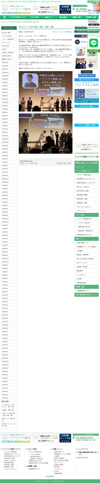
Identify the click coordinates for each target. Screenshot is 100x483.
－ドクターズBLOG (83, 223)
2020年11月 (5, 179)
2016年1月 (5, 355)
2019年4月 (5, 242)
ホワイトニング (6, 42)
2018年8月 (5, 268)
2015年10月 (5, 365)
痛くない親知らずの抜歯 (85, 259)
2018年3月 (5, 285)
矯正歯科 (80, 271)
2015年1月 (5, 394)
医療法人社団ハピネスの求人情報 (86, 163)
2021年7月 (5, 152)
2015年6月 (5, 378)
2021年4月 (5, 162)
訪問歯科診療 (81, 283)
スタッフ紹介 (34, 17)
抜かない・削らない (83, 187)
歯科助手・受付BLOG (8, 52)
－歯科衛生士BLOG (83, 227)
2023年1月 (5, 99)
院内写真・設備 (82, 199)
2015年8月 (5, 371)
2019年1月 (5, 252)
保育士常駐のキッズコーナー (86, 183)
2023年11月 (5, 72)
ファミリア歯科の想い (84, 175)
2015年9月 (5, 368)
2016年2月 (5, 351)
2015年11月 (5, 361)
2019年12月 (5, 215)
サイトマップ (81, 211)
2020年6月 (5, 195)
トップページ (79, 167)
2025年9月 (5, 69)
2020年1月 (5, 212)
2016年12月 (5, 325)
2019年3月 (5, 245)
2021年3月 (5, 165)
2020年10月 (5, 182)
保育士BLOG (5, 46)
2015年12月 (5, 358)
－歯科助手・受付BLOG (85, 231)
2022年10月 (5, 102)
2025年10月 (5, 66)
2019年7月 (5, 232)
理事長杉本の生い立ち (84, 235)
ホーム (4, 17)
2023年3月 (5, 92)
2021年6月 (5, 155)
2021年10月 (5, 142)
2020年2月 (5, 208)
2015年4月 (5, 384)
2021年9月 (5, 145)
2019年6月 (5, 235)
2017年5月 (5, 308)
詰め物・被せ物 (82, 267)
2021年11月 (5, 139)
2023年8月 (5, 82)
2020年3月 (5, 205)
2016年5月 (5, 341)
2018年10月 (5, 262)
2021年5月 (5, 159)
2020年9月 (5, 185)
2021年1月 (5, 172)
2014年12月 (5, 398)
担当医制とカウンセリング (86, 179)
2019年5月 (5, 238)
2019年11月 (5, 218)
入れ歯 (79, 279)
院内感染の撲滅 (82, 195)
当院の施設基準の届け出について (86, 294)
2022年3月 (5, 125)
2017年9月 (5, 295)
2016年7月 (5, 335)
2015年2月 (5, 391)
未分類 (4, 49)
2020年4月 (5, 202)
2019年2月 (5, 248)
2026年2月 (5, 62)
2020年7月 (5, 192)
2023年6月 (5, 89)
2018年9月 (5, 265)
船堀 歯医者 (50, 476)
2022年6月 (5, 115)
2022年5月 (5, 119)
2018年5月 (5, 278)
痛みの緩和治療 (63, 17)
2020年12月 (5, 175)
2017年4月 (5, 311)
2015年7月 (5, 375)
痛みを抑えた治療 (83, 191)
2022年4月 (5, 122)
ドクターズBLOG (6, 36)
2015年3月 (5, 388)
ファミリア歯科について (17, 17)
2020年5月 (5, 198)
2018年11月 (5, 258)
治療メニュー (49, 17)
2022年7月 (5, 112)
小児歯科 (80, 251)
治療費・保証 (76, 17)
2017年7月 (5, 301)
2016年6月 (5, 338)
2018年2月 (5, 288)
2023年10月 (5, 76)
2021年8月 (5, 149)
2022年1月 (5, 132)
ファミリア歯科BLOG (8, 39)
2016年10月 (5, 328)
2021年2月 (5, 169)
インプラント (81, 275)
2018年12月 (5, 255)
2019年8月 (5, 228)
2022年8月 (5, 109)
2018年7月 (5, 272)
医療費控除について (83, 290)
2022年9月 (5, 105)
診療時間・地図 (91, 17)
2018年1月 (5, 291)
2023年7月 (5, 85)
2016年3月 (5, 348)
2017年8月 (5, 298)
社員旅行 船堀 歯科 (8, 410)
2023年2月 (5, 95)
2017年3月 (5, 315)
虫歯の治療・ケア (83, 243)
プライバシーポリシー (84, 207)
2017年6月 (5, 305)
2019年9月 (5, 225)
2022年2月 (5, 129)
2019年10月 (5, 222)
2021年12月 (5, 135)
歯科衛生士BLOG (6, 56)
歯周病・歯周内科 (83, 255)
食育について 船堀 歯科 (29, 163)
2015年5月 (5, 381)
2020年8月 (5, 188)
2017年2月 (5, 318)
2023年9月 (5, 79)
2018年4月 (5, 281)
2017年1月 (5, 321)
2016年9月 (5, 331)
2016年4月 (5, 345)
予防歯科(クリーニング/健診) (86, 247)
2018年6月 (5, 275)
